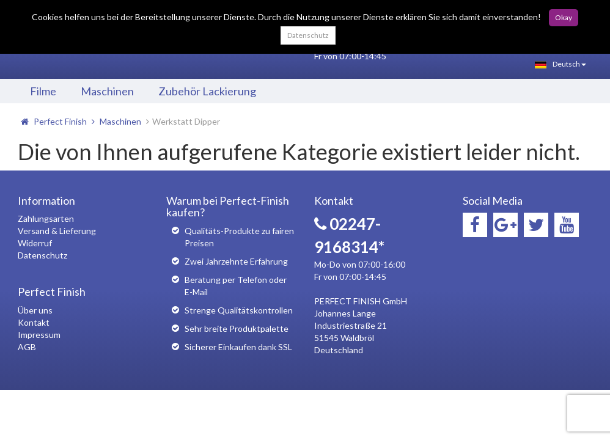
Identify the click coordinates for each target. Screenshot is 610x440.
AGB (27, 347)
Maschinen (107, 91)
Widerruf (35, 243)
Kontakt (34, 322)
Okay (563, 17)
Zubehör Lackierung (207, 91)
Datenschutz (308, 35)
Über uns (35, 310)
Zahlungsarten (46, 218)
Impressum (39, 334)
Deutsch (560, 63)
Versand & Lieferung (57, 231)
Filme (43, 91)
